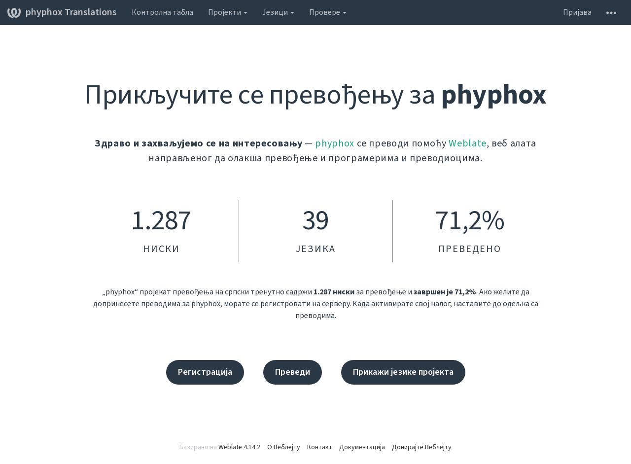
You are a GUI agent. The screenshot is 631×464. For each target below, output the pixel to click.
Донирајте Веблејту (422, 447)
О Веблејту (283, 447)
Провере (328, 12)
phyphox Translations (62, 12)
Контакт (319, 447)
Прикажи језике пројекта (403, 372)
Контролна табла (162, 12)
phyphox (334, 143)
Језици (278, 12)
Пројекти (227, 12)
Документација (362, 447)
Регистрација (205, 372)
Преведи (292, 372)
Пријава (577, 12)
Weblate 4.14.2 (239, 447)
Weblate (468, 143)
